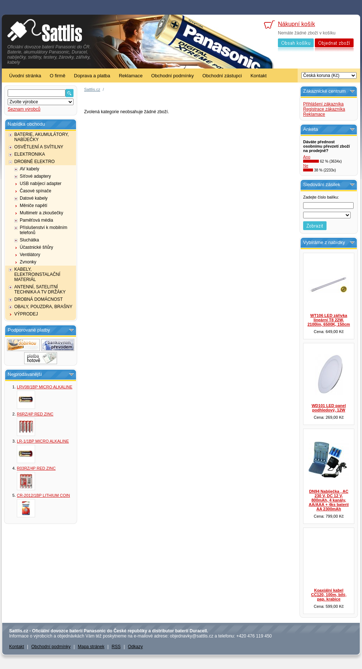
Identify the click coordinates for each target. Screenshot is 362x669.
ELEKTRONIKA (29, 154)
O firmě (57, 75)
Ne (305, 165)
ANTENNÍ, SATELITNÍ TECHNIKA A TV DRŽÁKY (39, 289)
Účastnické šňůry (36, 247)
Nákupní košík (296, 24)
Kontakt (258, 75)
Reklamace (131, 75)
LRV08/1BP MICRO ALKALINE (44, 387)
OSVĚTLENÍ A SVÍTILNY (38, 146)
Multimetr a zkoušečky (41, 212)
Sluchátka (29, 240)
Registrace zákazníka (324, 109)
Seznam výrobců (24, 109)
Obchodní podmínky (172, 75)
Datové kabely (34, 198)
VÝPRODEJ (26, 314)
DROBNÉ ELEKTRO (34, 161)
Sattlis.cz (92, 89)
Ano (306, 157)
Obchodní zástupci (222, 75)
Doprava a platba (92, 75)
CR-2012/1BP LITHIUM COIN (43, 495)
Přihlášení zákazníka (323, 104)
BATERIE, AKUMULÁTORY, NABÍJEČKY (41, 137)
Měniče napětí (33, 205)
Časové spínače (35, 190)
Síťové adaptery (35, 176)
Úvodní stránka (25, 75)
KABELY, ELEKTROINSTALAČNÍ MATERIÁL (37, 274)
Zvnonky (28, 262)
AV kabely (29, 168)
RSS (116, 646)
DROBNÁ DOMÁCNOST (38, 299)
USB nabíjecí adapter (40, 183)
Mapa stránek (91, 646)
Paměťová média (36, 220)
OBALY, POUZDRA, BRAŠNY (43, 306)
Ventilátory (30, 254)
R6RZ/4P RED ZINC (35, 414)
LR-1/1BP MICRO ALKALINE (43, 441)
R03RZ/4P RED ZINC (36, 468)
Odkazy (135, 646)
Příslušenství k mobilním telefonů (43, 230)
